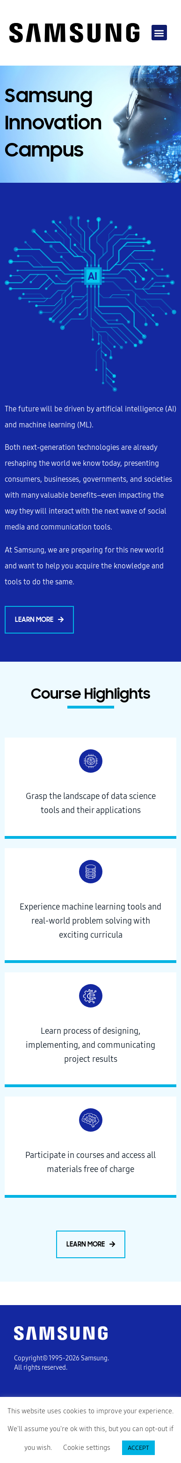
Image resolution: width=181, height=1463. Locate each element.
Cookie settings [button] (86, 1447)
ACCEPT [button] (138, 1448)
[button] (159, 32)
